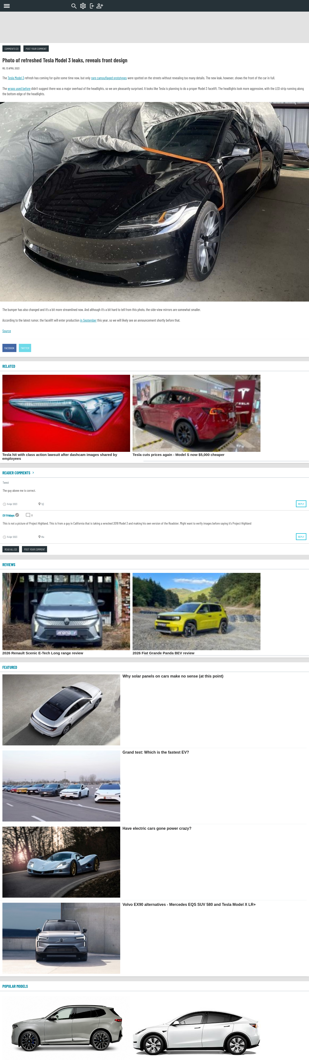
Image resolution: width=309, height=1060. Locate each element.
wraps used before (19, 88)
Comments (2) (11, 48)
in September (88, 320)
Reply (301, 503)
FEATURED (9, 667)
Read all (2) (11, 549)
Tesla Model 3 (16, 78)
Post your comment (36, 48)
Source (6, 331)
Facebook (9, 348)
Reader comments (18, 472)
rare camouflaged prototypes (109, 78)
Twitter (25, 348)
